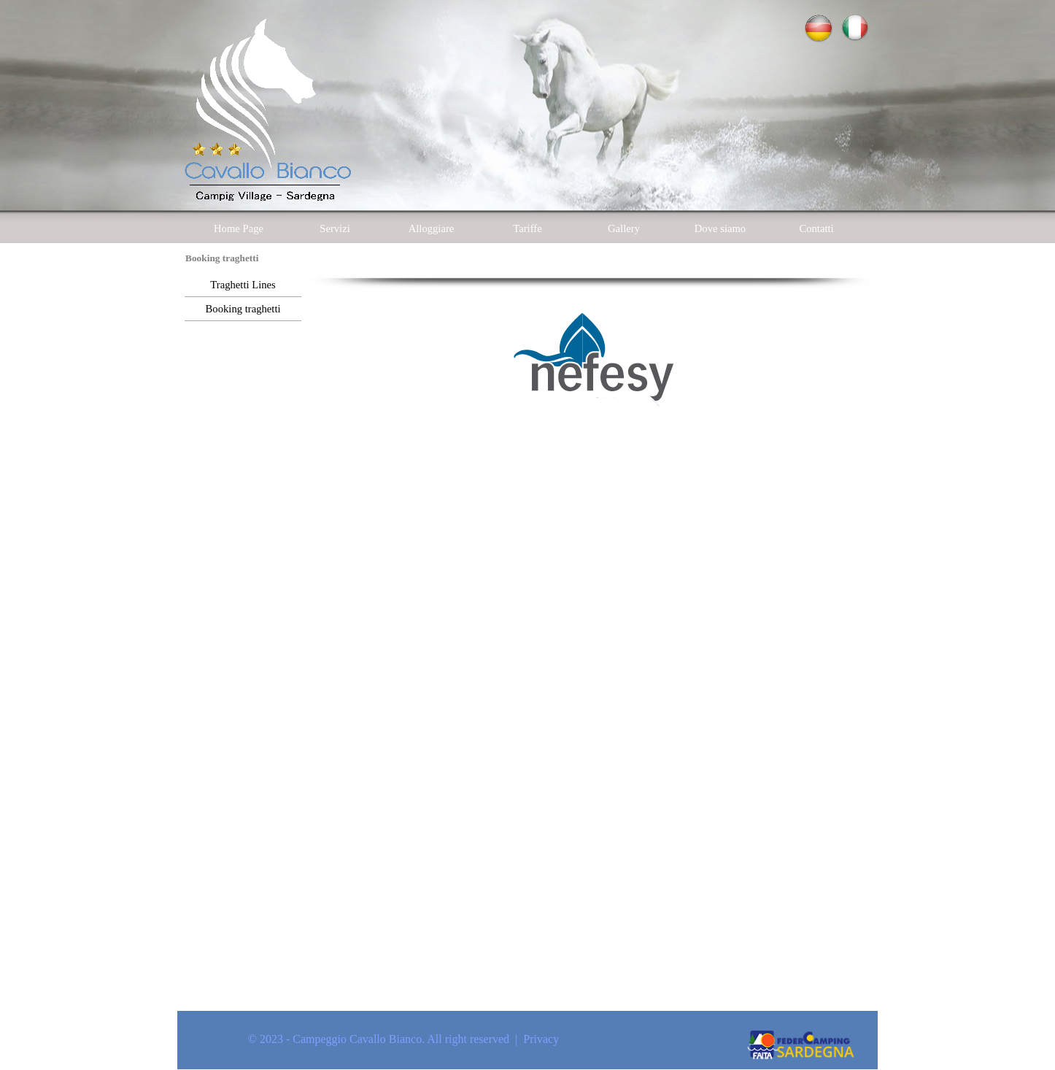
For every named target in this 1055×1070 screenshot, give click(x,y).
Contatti (816, 228)
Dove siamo (720, 228)
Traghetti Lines (242, 284)
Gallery (624, 228)
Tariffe (527, 228)
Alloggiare (432, 228)
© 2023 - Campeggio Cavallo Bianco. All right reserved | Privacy (403, 1039)
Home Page (238, 228)
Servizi (335, 228)
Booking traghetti (243, 309)
